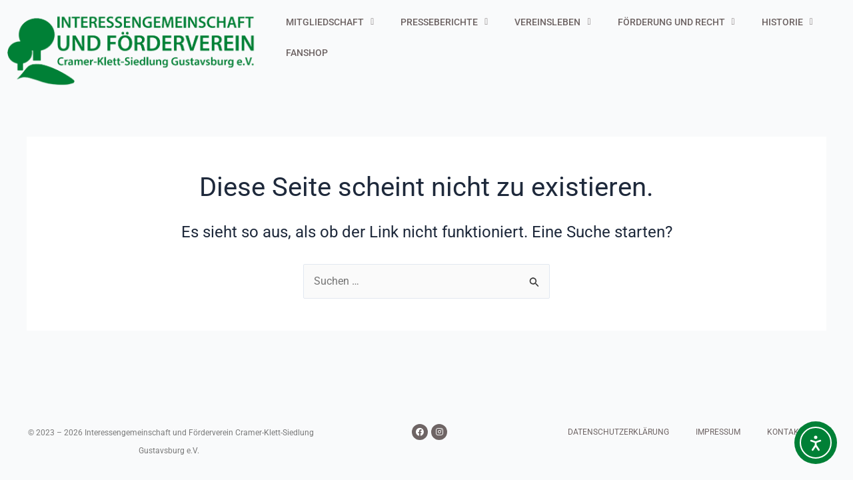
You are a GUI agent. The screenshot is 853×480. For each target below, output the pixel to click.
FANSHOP (307, 52)
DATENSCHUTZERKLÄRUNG (618, 432)
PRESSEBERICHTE (444, 22)
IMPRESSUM (718, 432)
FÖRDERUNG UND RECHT (676, 22)
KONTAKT (785, 432)
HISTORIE (787, 22)
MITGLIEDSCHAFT (330, 22)
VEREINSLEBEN (552, 22)
